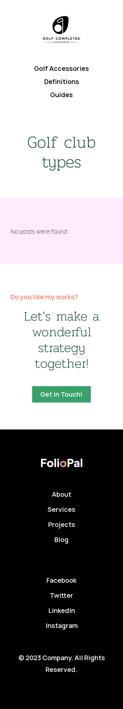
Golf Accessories (61, 68)
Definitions (61, 81)
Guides (61, 94)
